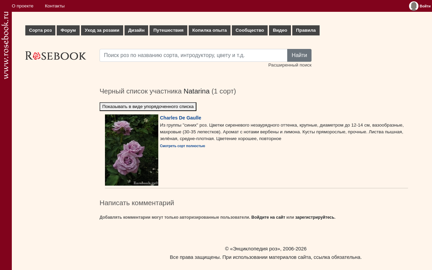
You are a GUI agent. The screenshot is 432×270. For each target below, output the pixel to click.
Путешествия (168, 30)
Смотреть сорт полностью (182, 146)
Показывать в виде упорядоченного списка (148, 106)
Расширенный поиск (290, 65)
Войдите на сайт (268, 217)
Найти (299, 55)
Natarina (197, 91)
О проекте (22, 5)
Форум (68, 30)
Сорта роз (40, 30)
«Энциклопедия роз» (255, 248)
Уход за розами (102, 30)
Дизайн (136, 30)
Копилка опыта (209, 30)
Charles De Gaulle (180, 117)
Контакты (55, 5)
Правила (306, 30)
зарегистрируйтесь (314, 217)
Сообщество (250, 30)
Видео (280, 30)
